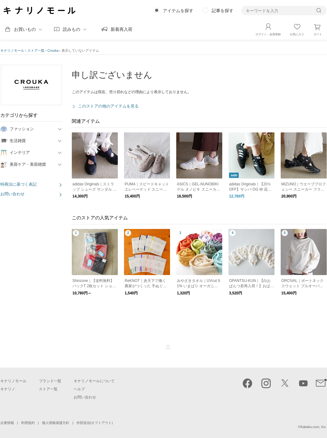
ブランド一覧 (50, 381)
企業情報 (7, 423)
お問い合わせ (12, 194)
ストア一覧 (35, 50)
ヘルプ (79, 389)
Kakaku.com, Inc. (314, 427)
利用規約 (28, 423)
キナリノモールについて (94, 381)
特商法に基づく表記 (18, 184)
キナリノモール (12, 50)
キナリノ (7, 389)
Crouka (53, 50)
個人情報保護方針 (55, 423)
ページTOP (168, 347)
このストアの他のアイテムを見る (108, 106)
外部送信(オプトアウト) (94, 423)
